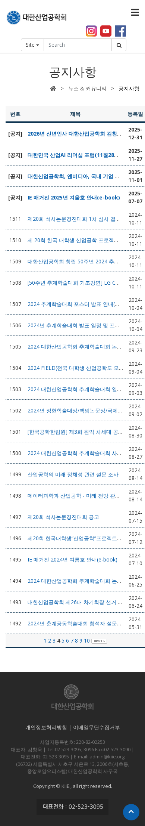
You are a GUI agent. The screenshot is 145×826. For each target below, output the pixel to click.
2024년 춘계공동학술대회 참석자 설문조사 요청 (83, 623)
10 (87, 640)
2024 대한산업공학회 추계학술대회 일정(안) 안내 (85, 389)
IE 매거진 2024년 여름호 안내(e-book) (72, 559)
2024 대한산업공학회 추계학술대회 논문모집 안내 (86, 580)
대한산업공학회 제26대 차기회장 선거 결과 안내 (84, 602)
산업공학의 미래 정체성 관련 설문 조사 (73, 474)
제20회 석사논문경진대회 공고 (63, 516)
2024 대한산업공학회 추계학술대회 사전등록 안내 (86, 453)
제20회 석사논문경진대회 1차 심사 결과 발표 (80, 218)
